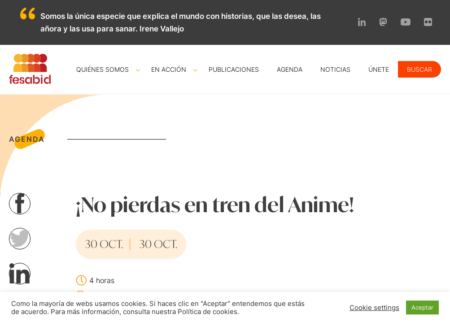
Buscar (419, 69)
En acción (168, 69)
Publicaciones (234, 69)
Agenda (289, 69)
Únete (378, 69)
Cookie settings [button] (374, 308)
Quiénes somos (102, 69)
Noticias (335, 69)
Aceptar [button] (422, 307)
